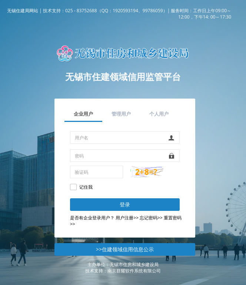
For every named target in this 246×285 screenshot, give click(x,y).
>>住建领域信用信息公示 (125, 249)
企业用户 (83, 113)
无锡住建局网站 (22, 10)
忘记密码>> (151, 218)
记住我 (86, 187)
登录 (125, 204)
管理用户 (121, 113)
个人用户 (159, 113)
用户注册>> (127, 218)
